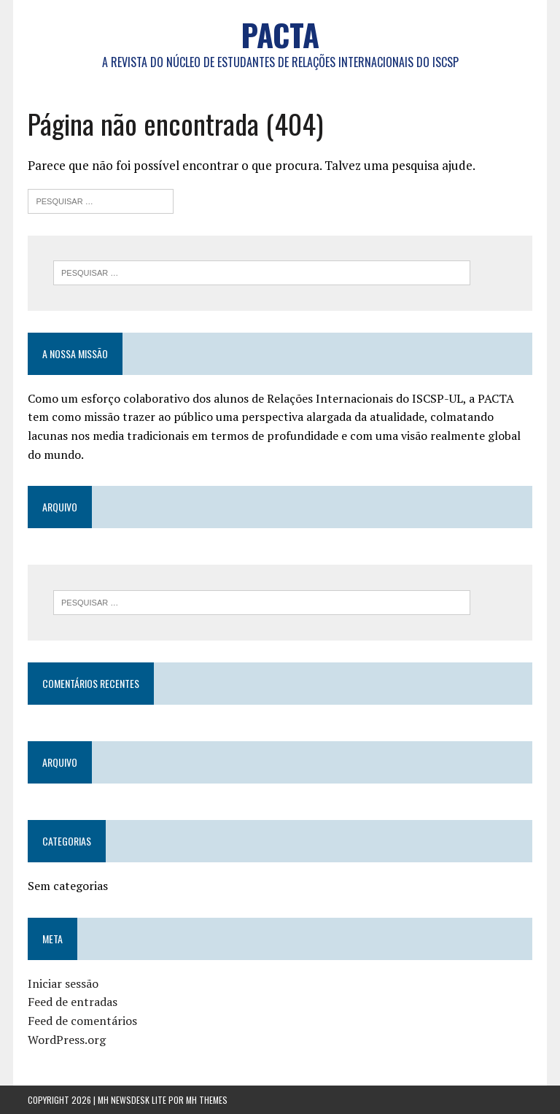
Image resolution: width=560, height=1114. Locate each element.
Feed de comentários (82, 1021)
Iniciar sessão (63, 983)
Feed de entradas (72, 1002)
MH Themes (207, 1100)
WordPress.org (67, 1040)
